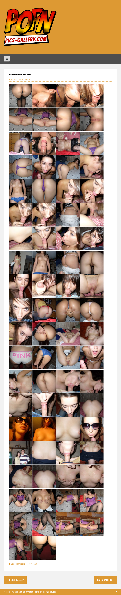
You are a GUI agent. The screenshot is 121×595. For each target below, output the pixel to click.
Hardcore (20, 564)
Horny (29, 564)
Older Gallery (15, 579)
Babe (13, 564)
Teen (34, 564)
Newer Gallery (106, 579)
